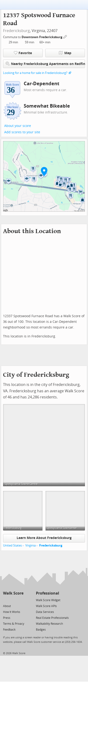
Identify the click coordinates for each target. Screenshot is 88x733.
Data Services (45, 612)
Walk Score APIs (46, 606)
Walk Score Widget (48, 600)
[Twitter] (5, 600)
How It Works (11, 612)
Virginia (30, 545)
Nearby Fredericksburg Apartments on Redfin (45, 63)
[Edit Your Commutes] (65, 36)
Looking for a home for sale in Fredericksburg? (35, 73)
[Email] (20, 600)
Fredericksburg (16, 30)
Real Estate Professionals (52, 618)
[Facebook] (13, 600)
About (7, 606)
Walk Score (13, 593)
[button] (44, 171)
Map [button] (65, 53)
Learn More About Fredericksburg (44, 538)
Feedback (9, 629)
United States (12, 545)
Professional (47, 593)
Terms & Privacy (13, 623)
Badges (41, 629)
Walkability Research (49, 623)
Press (6, 618)
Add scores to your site (22, 132)
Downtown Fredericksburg (42, 37)
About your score (17, 126)
